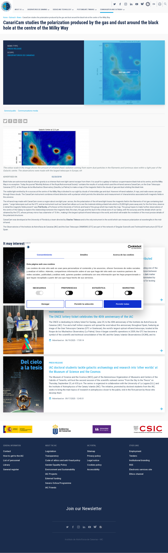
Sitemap (91, 451)
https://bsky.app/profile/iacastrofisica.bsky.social (142, 4)
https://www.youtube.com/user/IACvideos (137, 4)
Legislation (50, 451)
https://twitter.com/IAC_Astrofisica (114, 4)
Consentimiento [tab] (44, 254)
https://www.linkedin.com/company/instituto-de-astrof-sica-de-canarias (131, 4)
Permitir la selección (84, 304)
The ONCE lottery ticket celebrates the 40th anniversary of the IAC (91, 317)
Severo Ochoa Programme (58, 483)
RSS (131, 465)
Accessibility (93, 469)
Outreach (12, 17)
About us (18, 9)
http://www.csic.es (147, 429)
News (19, 17)
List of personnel (11, 460)
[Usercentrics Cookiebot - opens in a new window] (129, 247)
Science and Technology (62, 9)
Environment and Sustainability (60, 469)
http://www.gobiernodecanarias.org (61, 429)
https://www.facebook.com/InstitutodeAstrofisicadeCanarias (120, 4)
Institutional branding (139, 460)
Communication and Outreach (111, 9)
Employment (135, 451)
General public (10, 111)
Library (6, 465)
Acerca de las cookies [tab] (123, 254)
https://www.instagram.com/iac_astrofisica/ (125, 4)
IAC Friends (50, 487)
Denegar (45, 304)
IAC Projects (51, 474)
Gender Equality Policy (56, 465)
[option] (124, 72)
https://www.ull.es (102, 429)
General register (11, 469)
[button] (5, 121)
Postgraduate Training (85, 9)
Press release (14, 49)
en (154, 4)
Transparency (52, 456)
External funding (53, 478)
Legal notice (93, 460)
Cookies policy (94, 465)
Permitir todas (122, 304)
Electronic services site (140, 469)
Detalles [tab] (84, 254)
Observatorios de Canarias (37, 9)
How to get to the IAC (13, 456)
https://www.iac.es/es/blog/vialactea (148, 4)
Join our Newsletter (84, 508)
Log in (159, 4)
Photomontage (56, 312)
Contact (7, 451)
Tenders (133, 456)
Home (5, 17)
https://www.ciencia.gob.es (17, 429)
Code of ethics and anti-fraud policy (62, 460)
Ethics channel (136, 474)
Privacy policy (94, 456)
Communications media (28, 111)
